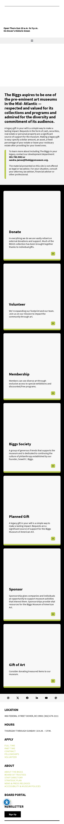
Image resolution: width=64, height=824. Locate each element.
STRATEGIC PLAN (13, 780)
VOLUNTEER (10, 757)
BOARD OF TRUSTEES (15, 774)
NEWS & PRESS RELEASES (17, 783)
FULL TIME (9, 745)
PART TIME (9, 748)
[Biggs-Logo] (26, 12)
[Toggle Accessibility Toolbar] (6, 802)
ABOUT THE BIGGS (13, 771)
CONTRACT (10, 751)
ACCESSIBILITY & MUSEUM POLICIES (22, 786)
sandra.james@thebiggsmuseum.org (28, 159)
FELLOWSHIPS (11, 754)
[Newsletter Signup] (12, 814)
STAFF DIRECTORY (13, 777)
